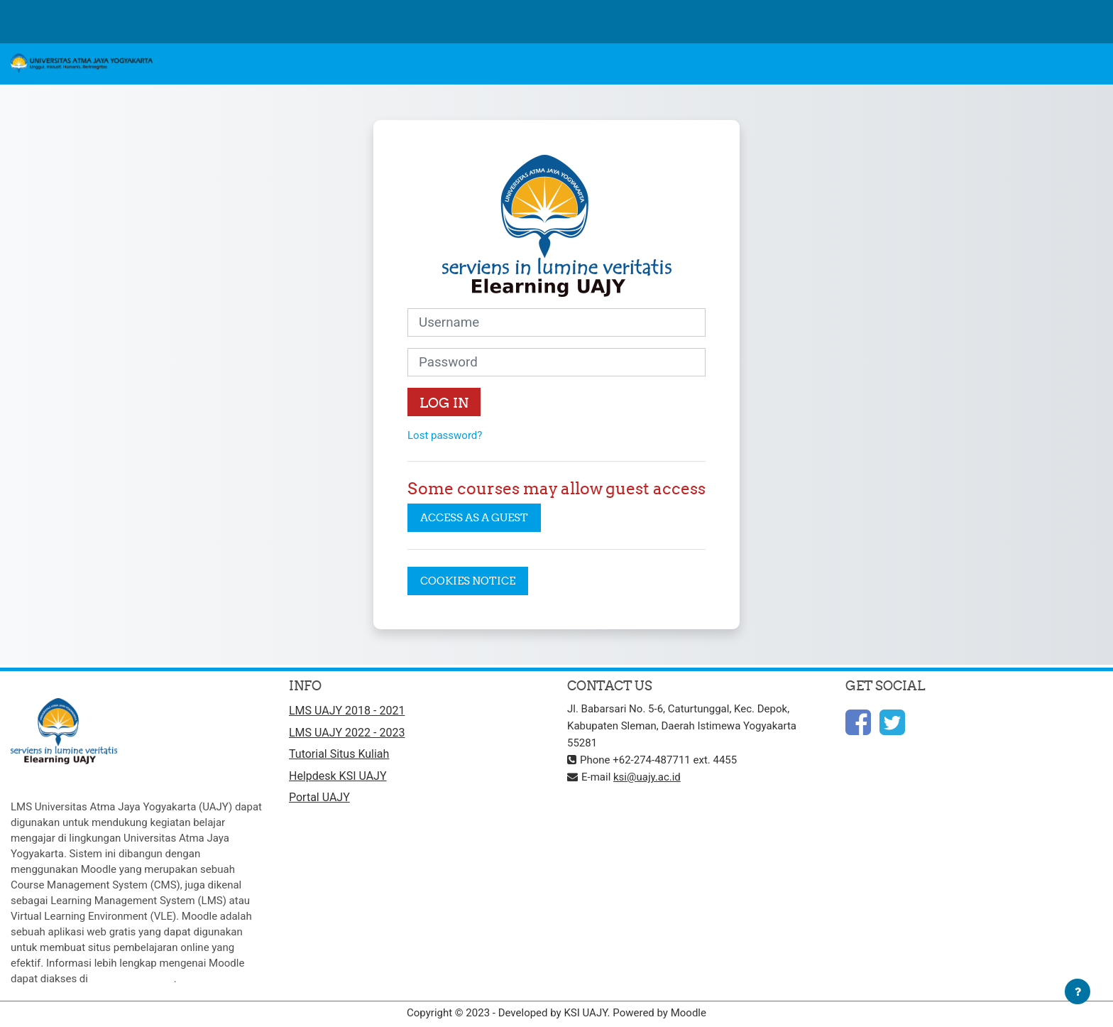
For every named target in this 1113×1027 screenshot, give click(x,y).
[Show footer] (1077, 991)
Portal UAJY (319, 797)
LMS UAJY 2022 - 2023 (347, 732)
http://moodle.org (132, 978)
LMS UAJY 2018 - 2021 (347, 710)
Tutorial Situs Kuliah (339, 754)
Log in (444, 402)
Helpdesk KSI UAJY (338, 776)
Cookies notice (467, 580)
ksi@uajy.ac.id (647, 777)
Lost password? (444, 435)
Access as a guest (474, 517)
